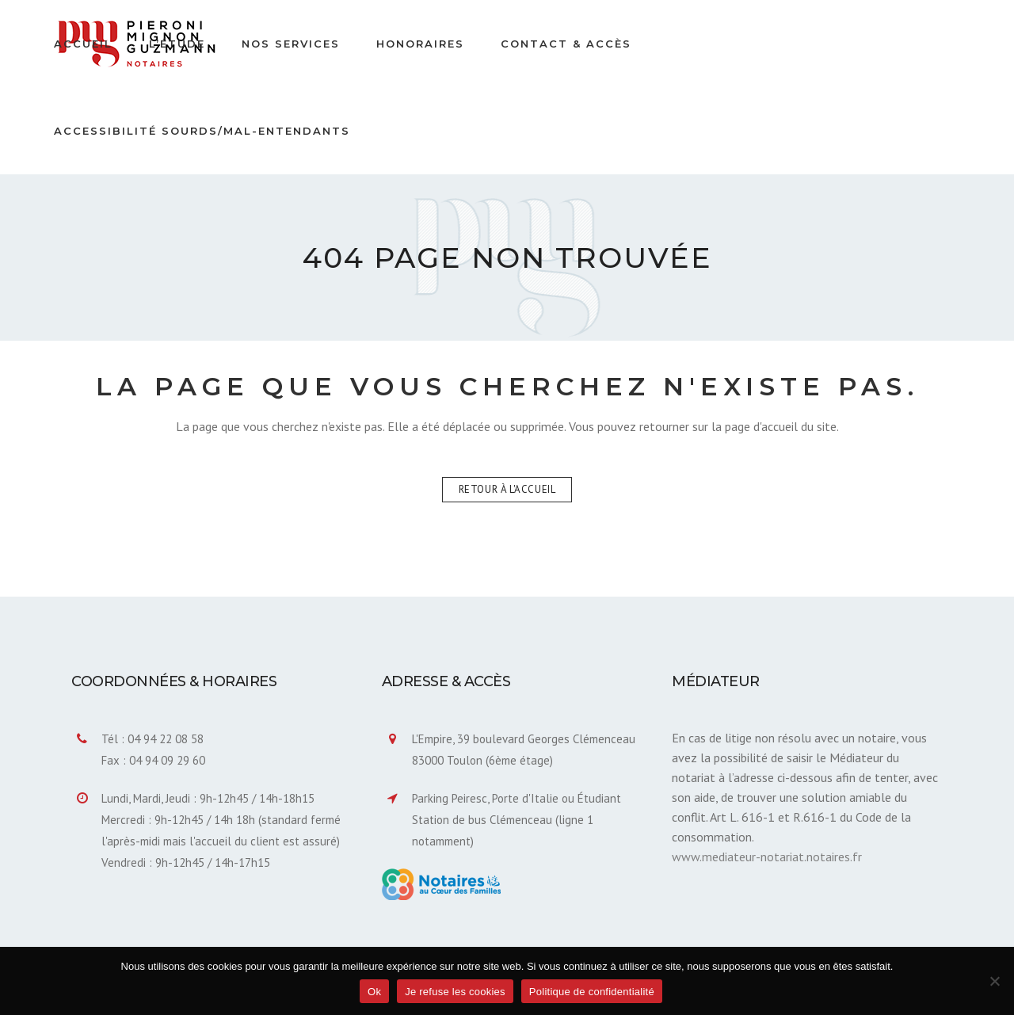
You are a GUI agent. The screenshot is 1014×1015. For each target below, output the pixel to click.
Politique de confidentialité (591, 992)
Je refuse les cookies (455, 992)
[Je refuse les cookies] (994, 981)
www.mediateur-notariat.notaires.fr (767, 856)
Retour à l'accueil (507, 489)
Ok (374, 992)
